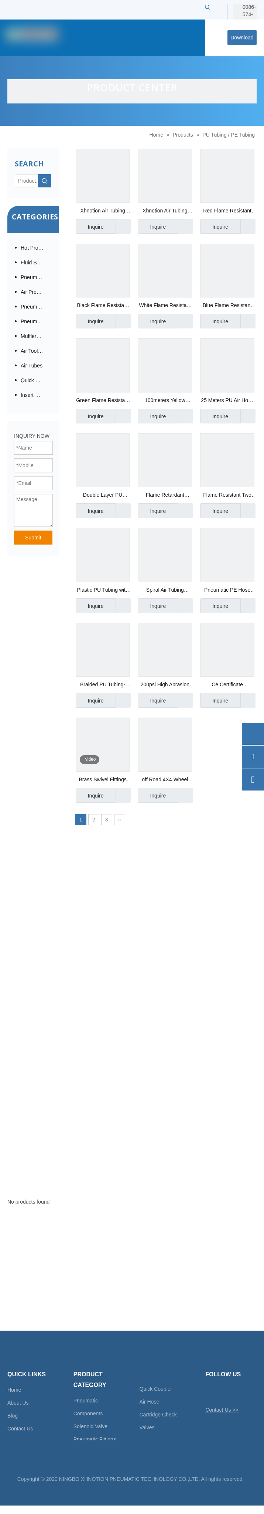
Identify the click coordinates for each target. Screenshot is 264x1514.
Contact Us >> (222, 1410)
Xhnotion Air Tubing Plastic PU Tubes (102, 211)
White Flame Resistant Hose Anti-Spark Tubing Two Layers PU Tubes (165, 306)
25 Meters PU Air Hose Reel (227, 401)
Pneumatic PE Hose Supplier (227, 591)
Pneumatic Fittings (36, 277)
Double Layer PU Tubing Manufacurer (103, 496)
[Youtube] (249, 1392)
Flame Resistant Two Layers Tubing (227, 496)
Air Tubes (31, 366)
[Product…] (26, 180)
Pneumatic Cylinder (36, 321)
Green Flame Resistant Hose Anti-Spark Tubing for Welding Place (102, 401)
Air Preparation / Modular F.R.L (36, 292)
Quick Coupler (156, 1389)
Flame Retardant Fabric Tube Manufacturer (165, 496)
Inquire (90, 226)
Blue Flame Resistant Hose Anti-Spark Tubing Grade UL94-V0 (227, 306)
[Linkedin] (236, 1392)
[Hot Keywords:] (207, 7)
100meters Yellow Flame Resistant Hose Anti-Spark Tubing (165, 401)
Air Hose (150, 1402)
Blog (12, 1416)
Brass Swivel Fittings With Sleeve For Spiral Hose (102, 780)
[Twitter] (210, 1392)
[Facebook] (223, 1392)
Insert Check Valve (36, 395)
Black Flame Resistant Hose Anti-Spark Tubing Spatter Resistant (102, 306)
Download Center (241, 40)
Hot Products (36, 248)
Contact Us (20, 1429)
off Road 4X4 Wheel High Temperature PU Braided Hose (165, 780)
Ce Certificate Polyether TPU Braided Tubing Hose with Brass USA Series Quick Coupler (227, 685)
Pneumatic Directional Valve (36, 307)
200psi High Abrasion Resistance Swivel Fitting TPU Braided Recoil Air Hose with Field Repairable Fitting (165, 685)
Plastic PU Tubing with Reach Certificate (102, 591)
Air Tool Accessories (36, 351)
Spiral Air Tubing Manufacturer (165, 591)
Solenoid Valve (90, 1426)
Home (14, 1390)
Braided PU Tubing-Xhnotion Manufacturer (102, 685)
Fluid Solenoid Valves (36, 262)
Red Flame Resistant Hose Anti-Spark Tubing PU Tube (227, 211)
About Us (18, 1403)
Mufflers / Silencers (36, 336)
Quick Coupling (36, 380)
